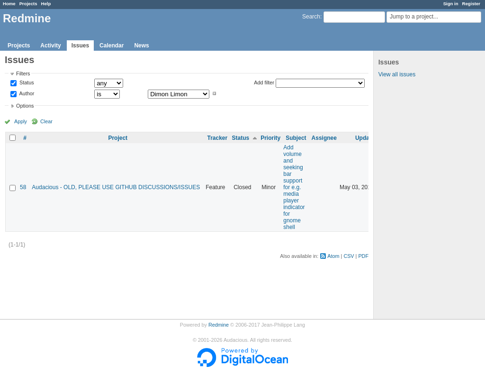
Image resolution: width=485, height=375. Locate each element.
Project (117, 138)
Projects (28, 3)
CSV (348, 256)
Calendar (111, 45)
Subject (296, 138)
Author (26, 93)
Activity (50, 45)
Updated (366, 138)
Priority (270, 138)
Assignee (324, 138)
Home (9, 3)
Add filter (264, 82)
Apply (20, 121)
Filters (23, 73)
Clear (46, 121)
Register (471, 3)
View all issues (396, 74)
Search (311, 16)
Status (26, 83)
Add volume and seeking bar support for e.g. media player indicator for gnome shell (294, 187)
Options (25, 106)
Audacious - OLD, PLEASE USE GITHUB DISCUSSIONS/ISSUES (116, 187)
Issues (80, 45)
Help (46, 3)
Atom (333, 256)
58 (23, 187)
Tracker (217, 138)
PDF (363, 256)
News (141, 45)
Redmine (218, 325)
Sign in (450, 3)
